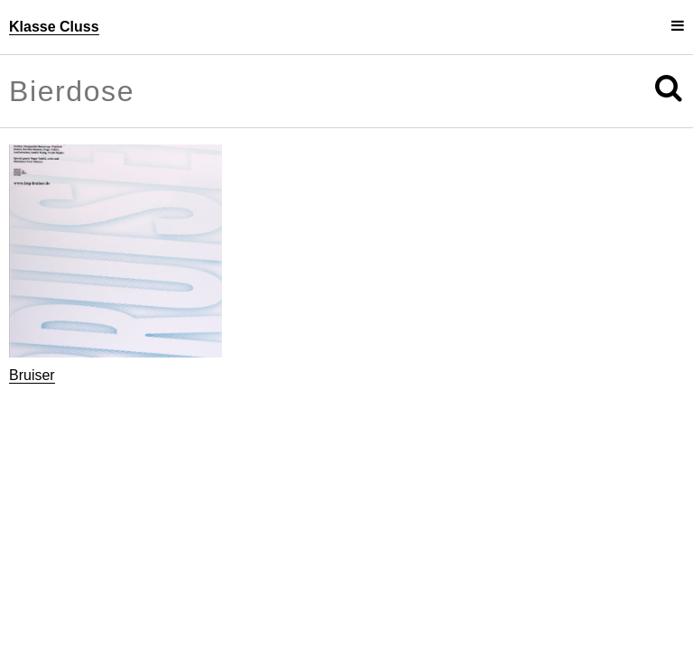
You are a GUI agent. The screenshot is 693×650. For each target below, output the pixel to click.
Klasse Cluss (54, 26)
